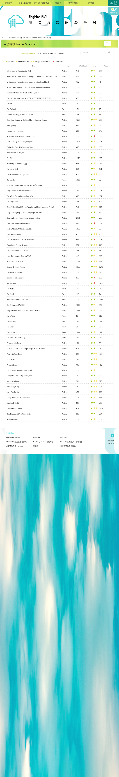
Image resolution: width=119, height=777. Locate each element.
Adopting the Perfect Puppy (17, 164)
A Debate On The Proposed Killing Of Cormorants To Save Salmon (32, 77)
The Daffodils (12, 109)
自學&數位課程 (25, 2)
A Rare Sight (11, 283)
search (109, 52)
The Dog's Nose (13, 202)
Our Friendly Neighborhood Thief (19, 370)
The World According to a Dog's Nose (21, 196)
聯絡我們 (71, 436)
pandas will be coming (15, 131)
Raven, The (11, 180)
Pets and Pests (12, 365)
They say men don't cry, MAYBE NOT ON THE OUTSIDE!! (29, 98)
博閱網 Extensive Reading (41, 37)
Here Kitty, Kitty (13, 387)
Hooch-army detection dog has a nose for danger (25, 185)
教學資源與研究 (74, 2)
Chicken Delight (13, 403)
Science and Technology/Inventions (51, 53)
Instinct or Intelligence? (15, 278)
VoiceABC (44, 436)
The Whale (11, 316)
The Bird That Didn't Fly (16, 338)
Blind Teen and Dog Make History (19, 414)
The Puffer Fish (12, 169)
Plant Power (11, 359)
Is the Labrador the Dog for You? (19, 256)
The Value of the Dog (14, 272)
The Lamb (10, 294)
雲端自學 (8, 2)
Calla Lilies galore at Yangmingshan (20, 142)
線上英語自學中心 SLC (17, 444)
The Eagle (10, 327)
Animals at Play (12, 419)
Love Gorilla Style (13, 392)
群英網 (44, 444)
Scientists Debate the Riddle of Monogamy (22, 93)
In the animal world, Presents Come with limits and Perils (28, 82)
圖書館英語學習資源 (71, 444)
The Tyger (10, 289)
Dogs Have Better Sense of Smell (19, 191)
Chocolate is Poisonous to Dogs (18, 223)
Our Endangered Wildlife (16, 305)
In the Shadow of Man (15, 262)
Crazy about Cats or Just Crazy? (18, 398)
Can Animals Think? (14, 408)
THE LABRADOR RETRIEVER (19, 229)
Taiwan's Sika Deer (14, 343)
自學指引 (91, 2)
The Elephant (12, 321)
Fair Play (10, 158)
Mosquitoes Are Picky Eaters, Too (19, 376)
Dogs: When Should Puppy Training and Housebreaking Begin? (30, 207)
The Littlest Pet (12, 332)
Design (9, 104)
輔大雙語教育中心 (17, 436)
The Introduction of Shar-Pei (17, 251)
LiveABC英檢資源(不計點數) (71, 440)
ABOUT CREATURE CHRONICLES (21, 136)
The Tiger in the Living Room (18, 174)
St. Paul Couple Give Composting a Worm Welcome (26, 349)
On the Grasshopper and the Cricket (20, 115)
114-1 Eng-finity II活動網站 (44, 440)
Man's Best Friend (13, 381)
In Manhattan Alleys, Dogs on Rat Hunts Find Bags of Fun (28, 87)
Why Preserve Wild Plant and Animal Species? (24, 311)
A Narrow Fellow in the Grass (18, 300)
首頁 (3, 37)
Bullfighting (11, 125)
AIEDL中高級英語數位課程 (17, 440)
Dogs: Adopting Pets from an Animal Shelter (23, 218)
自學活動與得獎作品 (41, 2)
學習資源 (58, 2)
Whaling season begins (15, 153)
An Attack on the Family (16, 267)
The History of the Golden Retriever (20, 240)
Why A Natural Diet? (14, 234)
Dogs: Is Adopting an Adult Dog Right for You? (24, 213)
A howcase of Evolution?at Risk (19, 71)
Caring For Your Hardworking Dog (20, 147)
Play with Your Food (14, 354)
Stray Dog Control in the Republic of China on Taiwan (27, 120)
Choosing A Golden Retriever (18, 245)
